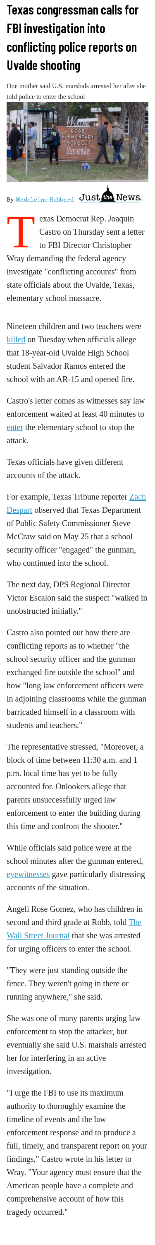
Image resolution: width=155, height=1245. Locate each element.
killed (16, 339)
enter (15, 427)
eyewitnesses (28, 874)
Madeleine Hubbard (45, 200)
